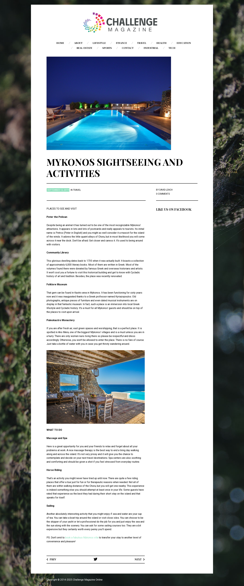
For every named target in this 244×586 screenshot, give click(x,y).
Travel (141, 42)
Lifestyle (99, 42)
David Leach (166, 190)
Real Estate (84, 47)
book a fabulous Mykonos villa (81, 537)
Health (161, 42)
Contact (128, 47)
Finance (121, 42)
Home (60, 42)
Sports (107, 47)
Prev (53, 559)
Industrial (151, 47)
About (78, 42)
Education (184, 42)
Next (138, 559)
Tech (172, 47)
